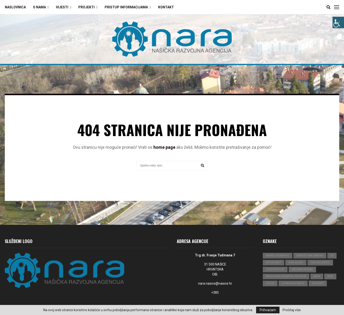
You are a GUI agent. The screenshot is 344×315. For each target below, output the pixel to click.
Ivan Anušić (295, 262)
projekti (318, 283)
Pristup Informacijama (126, 7)
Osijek (270, 283)
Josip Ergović (275, 269)
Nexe (330, 276)
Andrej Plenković (277, 255)
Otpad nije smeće (293, 283)
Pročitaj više (292, 310)
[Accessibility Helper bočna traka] (338, 22)
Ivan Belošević (320, 262)
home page (164, 147)
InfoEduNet (273, 262)
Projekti (86, 7)
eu (331, 255)
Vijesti (62, 7)
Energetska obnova (309, 255)
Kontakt (166, 7)
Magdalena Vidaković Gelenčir (286, 276)
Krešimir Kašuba (302, 269)
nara (316, 276)
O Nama (39, 7)
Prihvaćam (268, 310)
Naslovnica (15, 7)
